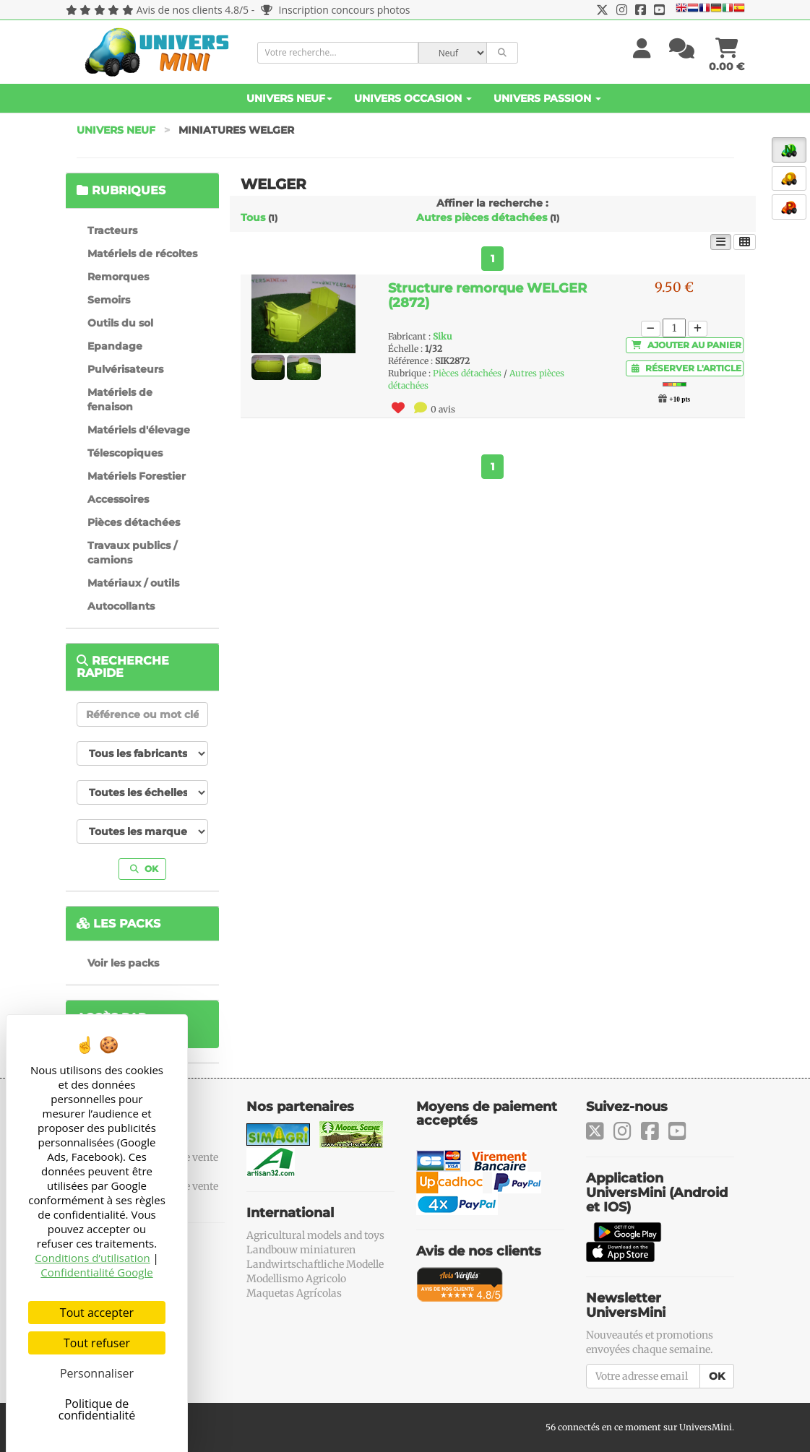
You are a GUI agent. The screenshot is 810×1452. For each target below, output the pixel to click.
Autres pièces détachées (481, 217)
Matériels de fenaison (119, 399)
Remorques (118, 276)
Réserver (686, 368)
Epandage (114, 346)
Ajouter (686, 345)
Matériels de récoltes (142, 253)
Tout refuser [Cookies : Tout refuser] (97, 1343)
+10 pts (679, 399)
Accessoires (118, 499)
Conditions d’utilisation (92, 1257)
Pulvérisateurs (125, 369)
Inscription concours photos (335, 10)
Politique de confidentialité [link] (97, 1409)
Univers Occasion (413, 98)
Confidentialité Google (96, 1272)
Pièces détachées (133, 522)
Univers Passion (547, 98)
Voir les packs (123, 962)
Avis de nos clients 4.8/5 (193, 10)
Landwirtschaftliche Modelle (315, 1264)
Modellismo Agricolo (296, 1278)
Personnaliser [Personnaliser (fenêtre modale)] (97, 1373)
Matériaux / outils (133, 582)
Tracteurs (112, 230)
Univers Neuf (289, 98)
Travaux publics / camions (132, 552)
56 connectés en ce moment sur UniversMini (639, 1427)
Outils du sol (120, 322)
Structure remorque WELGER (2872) (487, 295)
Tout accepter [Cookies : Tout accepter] (97, 1313)
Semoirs (108, 299)
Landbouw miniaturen (301, 1249)
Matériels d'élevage (138, 429)
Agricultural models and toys (315, 1235)
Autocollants (121, 606)
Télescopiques (125, 452)
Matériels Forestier (136, 476)
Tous (253, 217)
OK (144, 868)
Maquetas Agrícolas (294, 1293)
